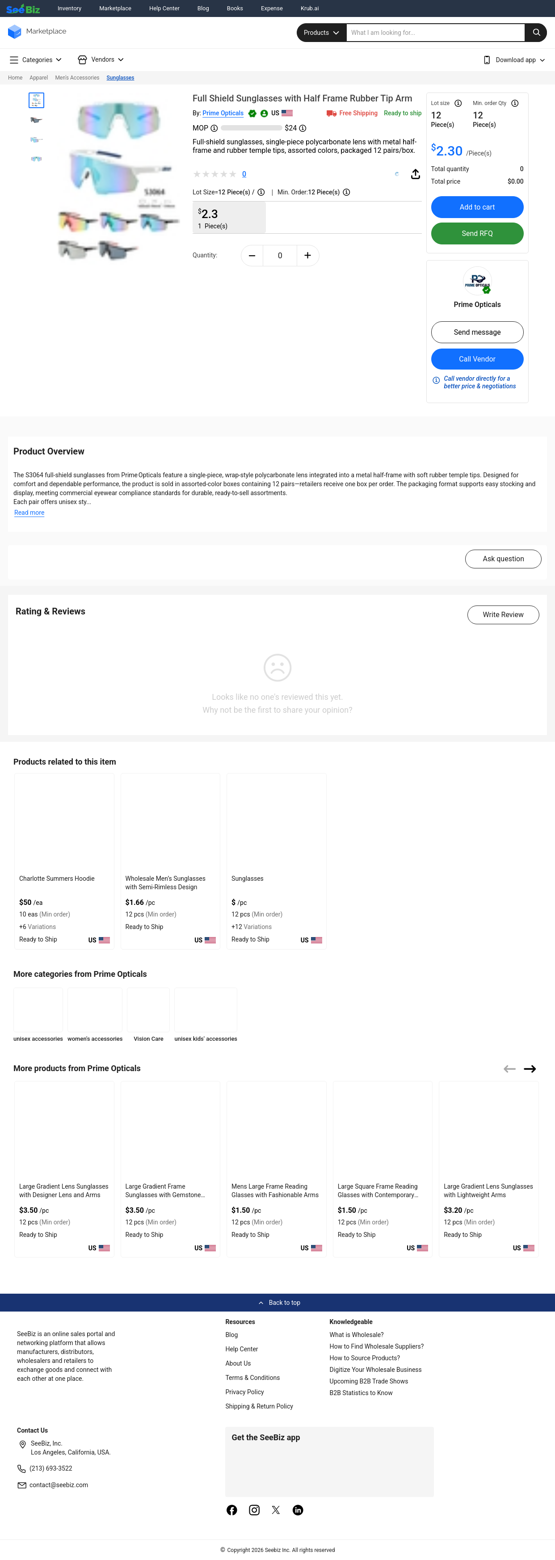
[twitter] (276, 1510)
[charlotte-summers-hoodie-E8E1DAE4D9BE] (64, 822)
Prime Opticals (223, 113)
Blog (203, 8)
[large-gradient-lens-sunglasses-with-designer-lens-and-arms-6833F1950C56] (64, 1130)
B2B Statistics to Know (361, 1392)
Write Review (503, 614)
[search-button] (536, 32)
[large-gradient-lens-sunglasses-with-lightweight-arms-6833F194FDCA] (488, 1130)
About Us (238, 1363)
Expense (272, 8)
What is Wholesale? (357, 1334)
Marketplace (115, 8)
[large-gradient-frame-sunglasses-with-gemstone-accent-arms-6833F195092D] (170, 1130)
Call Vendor (477, 359)
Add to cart (477, 207)
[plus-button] (308, 255)
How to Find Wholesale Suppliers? (377, 1346)
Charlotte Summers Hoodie (57, 878)
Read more (29, 512)
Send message (477, 332)
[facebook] (232, 1510)
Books (235, 8)
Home (15, 78)
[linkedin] (298, 1510)
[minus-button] (252, 255)
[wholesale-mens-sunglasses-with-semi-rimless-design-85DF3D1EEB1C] (170, 822)
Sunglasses (121, 78)
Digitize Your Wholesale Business (376, 1369)
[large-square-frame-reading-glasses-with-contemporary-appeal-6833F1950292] (383, 1130)
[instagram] (254, 1510)
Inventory (69, 8)
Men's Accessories (77, 78)
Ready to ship (402, 113)
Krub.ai (310, 8)
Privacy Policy (244, 1392)
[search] (447, 32)
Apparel (38, 78)
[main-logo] (37, 38)
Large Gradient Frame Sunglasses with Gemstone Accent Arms (163, 1195)
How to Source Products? (365, 1358)
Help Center (164, 8)
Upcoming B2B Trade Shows (369, 1381)
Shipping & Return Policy (259, 1406)
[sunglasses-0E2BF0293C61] (276, 822)
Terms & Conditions (252, 1377)
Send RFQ (477, 233)
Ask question (503, 559)
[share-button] (415, 174)
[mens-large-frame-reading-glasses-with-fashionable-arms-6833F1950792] (276, 1130)
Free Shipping (351, 113)
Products (322, 32)
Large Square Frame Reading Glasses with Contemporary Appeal (378, 1195)
